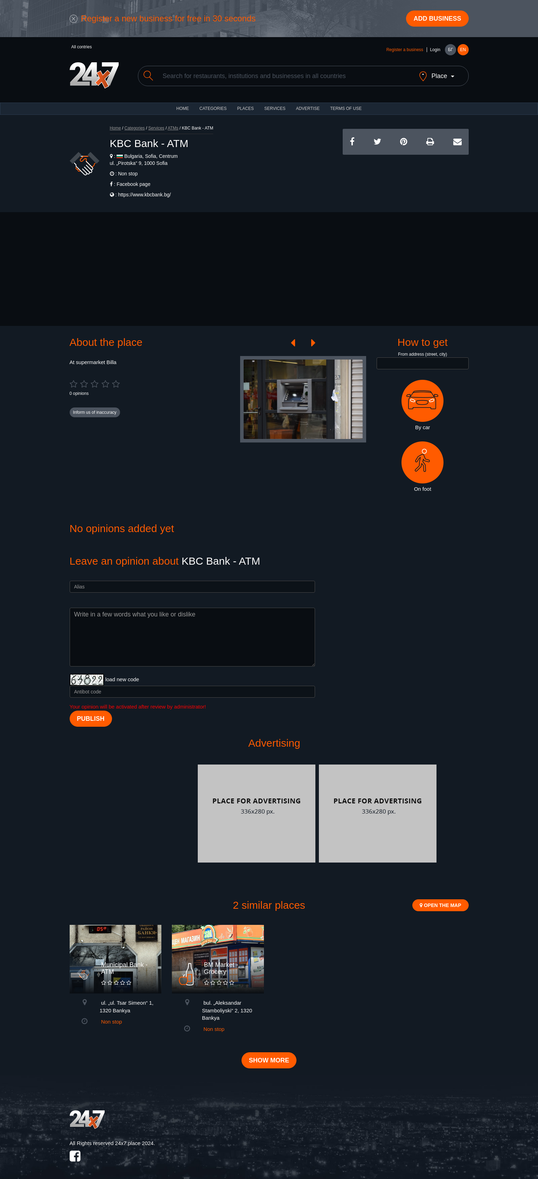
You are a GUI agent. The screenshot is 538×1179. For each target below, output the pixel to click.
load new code (122, 679)
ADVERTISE (308, 108)
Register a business (404, 49)
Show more (269, 1060)
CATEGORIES (213, 108)
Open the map (440, 905)
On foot (422, 466)
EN (463, 49)
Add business (437, 18)
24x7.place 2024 (134, 1143)
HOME (182, 108)
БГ (450, 49)
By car (422, 405)
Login (435, 49)
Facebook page (134, 184)
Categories (135, 128)
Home (115, 128)
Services (274, 108)
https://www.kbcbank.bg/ (144, 194)
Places (245, 108)
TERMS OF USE (346, 108)
